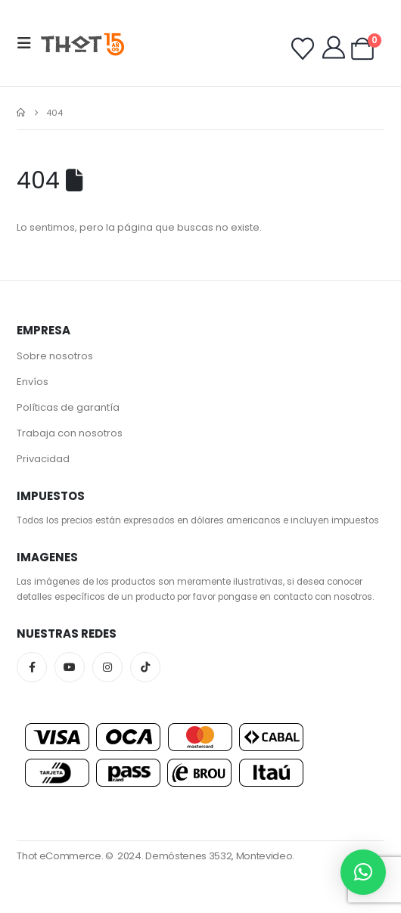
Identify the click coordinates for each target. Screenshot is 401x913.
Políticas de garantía (68, 407)
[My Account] (333, 47)
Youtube (69, 667)
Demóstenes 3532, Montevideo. (219, 856)
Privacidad (43, 459)
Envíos (32, 381)
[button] (29, 43)
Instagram (107, 667)
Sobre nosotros (55, 356)
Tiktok (145, 667)
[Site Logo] (82, 43)
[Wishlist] (302, 49)
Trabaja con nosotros (70, 433)
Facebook (32, 667)
